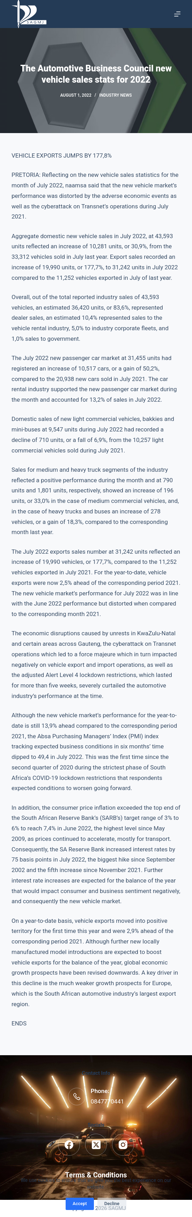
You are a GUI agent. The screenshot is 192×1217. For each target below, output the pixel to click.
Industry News (115, 95)
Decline (111, 1203)
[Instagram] (123, 1145)
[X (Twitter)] (96, 1145)
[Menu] (177, 14)
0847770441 (107, 1101)
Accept (80, 1203)
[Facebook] (69, 1145)
